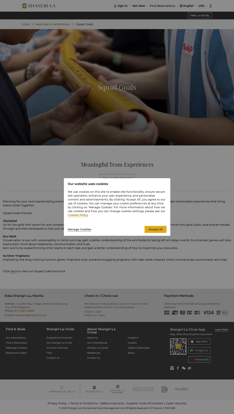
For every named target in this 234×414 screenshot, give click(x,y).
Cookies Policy (78, 215)
